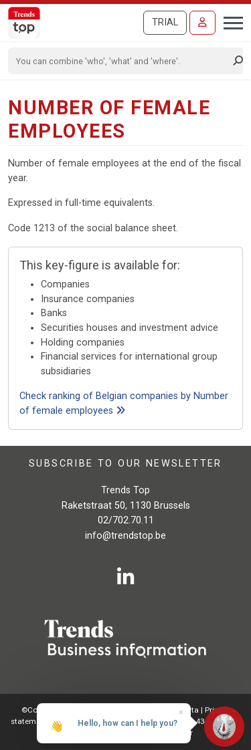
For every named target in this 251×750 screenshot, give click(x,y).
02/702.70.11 (126, 520)
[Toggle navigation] (229, 21)
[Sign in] (202, 23)
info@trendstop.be (125, 535)
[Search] (121, 60)
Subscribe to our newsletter (125, 463)
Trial (165, 22)
